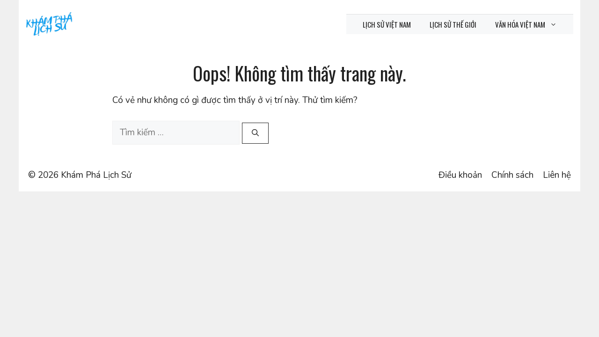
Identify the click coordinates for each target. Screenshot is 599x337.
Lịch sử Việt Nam (387, 24)
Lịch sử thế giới (453, 24)
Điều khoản (460, 175)
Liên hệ (557, 175)
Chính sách (512, 175)
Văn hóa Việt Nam (530, 24)
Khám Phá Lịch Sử (96, 175)
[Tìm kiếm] (255, 133)
